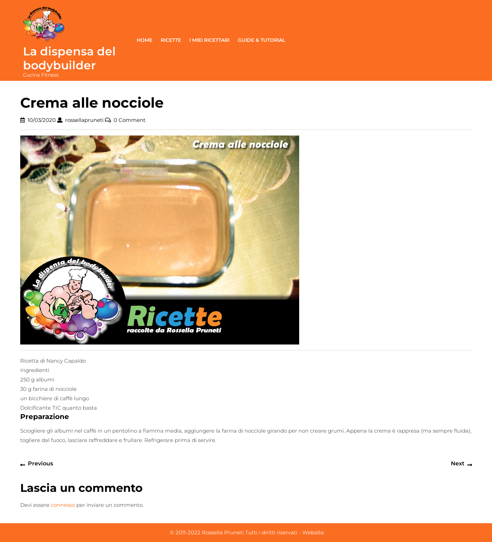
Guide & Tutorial (261, 40)
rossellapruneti (84, 120)
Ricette (171, 40)
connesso (63, 505)
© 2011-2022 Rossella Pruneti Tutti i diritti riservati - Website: (247, 532)
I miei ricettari (209, 40)
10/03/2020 (42, 120)
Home (144, 40)
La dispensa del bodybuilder (69, 58)
